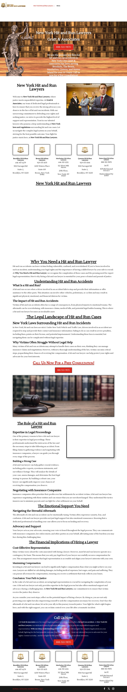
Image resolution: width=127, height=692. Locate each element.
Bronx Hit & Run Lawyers (42, 159)
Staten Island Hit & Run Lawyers (106, 159)
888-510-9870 (63, 47)
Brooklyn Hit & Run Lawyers (20, 159)
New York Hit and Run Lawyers (43, 6)
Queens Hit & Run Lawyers (85, 159)
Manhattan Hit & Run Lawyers (63, 159)
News (58, 6)
